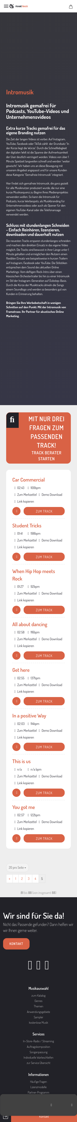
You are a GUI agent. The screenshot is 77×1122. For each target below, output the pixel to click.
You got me (23, 807)
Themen (38, 1006)
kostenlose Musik (38, 1022)
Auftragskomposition (38, 1047)
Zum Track (44, 511)
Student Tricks (26, 525)
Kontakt (16, 944)
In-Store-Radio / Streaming (38, 1041)
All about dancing (29, 624)
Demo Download (50, 495)
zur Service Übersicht (38, 1063)
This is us (21, 761)
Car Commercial (28, 479)
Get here (21, 669)
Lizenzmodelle (38, 1087)
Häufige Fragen (38, 1082)
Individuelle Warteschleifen (38, 1057)
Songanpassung (38, 1052)
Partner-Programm (38, 1092)
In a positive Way (29, 715)
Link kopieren (24, 501)
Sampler (38, 1017)
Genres (38, 1001)
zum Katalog (38, 995)
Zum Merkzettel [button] (25, 495)
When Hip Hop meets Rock (33, 575)
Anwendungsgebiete (38, 1012)
